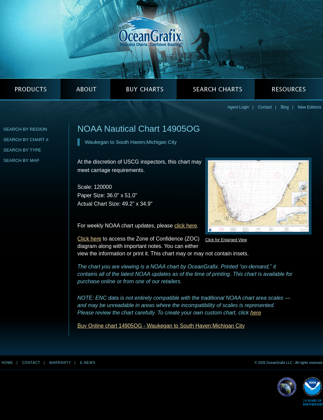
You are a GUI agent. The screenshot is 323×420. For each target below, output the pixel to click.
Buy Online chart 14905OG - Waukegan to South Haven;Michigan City (161, 326)
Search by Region (25, 129)
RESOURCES (289, 89)
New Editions (309, 107)
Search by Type (22, 150)
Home (7, 363)
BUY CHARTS (143, 89)
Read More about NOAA (312, 392)
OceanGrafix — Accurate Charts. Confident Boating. (161, 39)
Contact (265, 107)
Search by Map (21, 160)
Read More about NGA (287, 387)
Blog (285, 107)
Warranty (60, 363)
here (255, 313)
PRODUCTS (30, 89)
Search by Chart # (25, 139)
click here (185, 225)
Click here (89, 239)
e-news (88, 363)
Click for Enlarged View (226, 240)
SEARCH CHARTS (216, 89)
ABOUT (85, 89)
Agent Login (238, 107)
